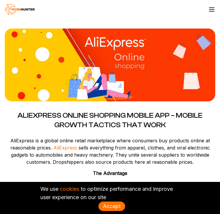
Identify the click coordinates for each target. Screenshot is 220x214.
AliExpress (65, 148)
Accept (112, 206)
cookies (69, 189)
